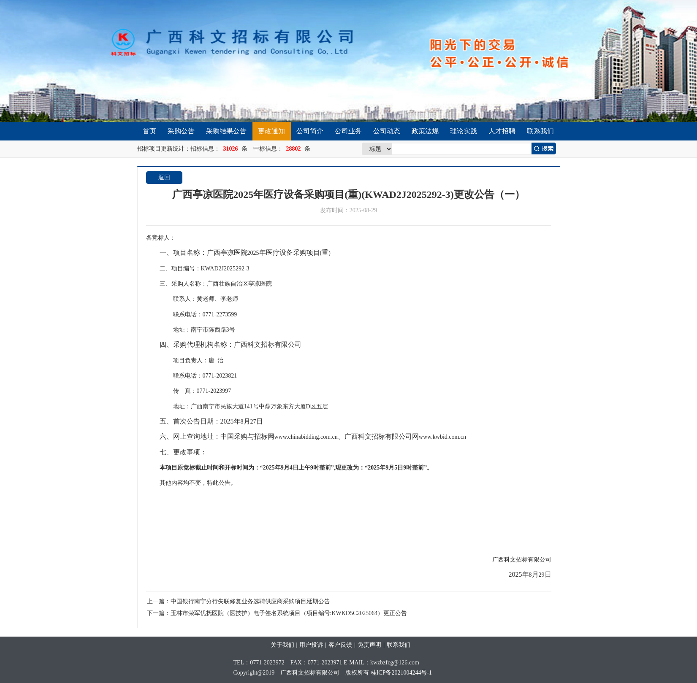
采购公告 (181, 131)
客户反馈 (340, 645)
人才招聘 (501, 131)
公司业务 (348, 131)
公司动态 (386, 131)
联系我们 (540, 131)
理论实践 (463, 131)
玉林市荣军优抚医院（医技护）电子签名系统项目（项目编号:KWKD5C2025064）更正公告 (289, 613)
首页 (149, 131)
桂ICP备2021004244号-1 (401, 673)
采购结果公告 (226, 131)
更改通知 (271, 131)
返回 (164, 177)
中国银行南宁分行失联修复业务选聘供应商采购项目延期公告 (250, 601)
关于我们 (282, 645)
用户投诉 (311, 645)
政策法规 (425, 131)
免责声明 (369, 645)
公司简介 (309, 131)
